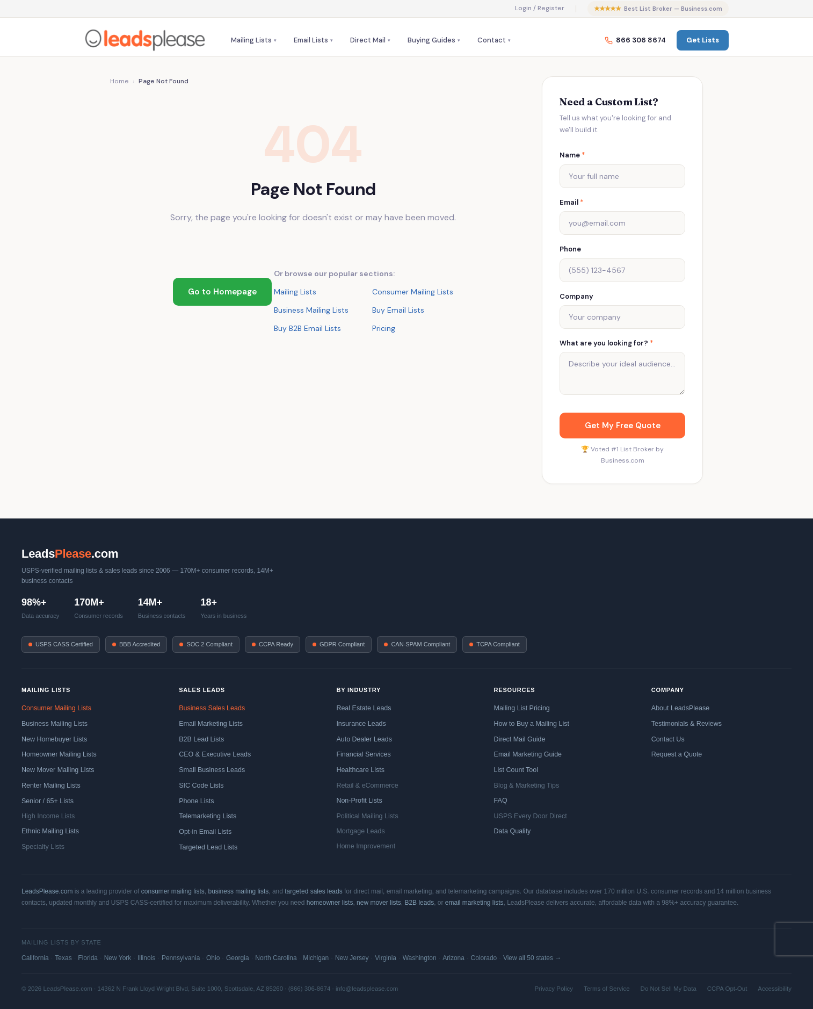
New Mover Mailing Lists (57, 770)
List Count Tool (516, 770)
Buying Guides (431, 40)
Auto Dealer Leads (364, 739)
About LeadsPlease (680, 708)
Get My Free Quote (622, 425)
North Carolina (275, 958)
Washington (420, 958)
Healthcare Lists (360, 770)
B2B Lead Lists (201, 739)
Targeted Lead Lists (208, 847)
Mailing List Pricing (522, 708)
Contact (491, 40)
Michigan (316, 958)
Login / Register (539, 8)
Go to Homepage (222, 291)
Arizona (453, 958)
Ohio (213, 958)
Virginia (385, 958)
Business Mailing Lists (311, 310)
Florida (88, 958)
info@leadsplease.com (367, 988)
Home (119, 81)
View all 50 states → (532, 958)
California (35, 958)
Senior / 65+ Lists (47, 801)
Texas (63, 958)
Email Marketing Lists (211, 723)
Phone (570, 249)
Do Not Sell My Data (668, 988)
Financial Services (363, 754)
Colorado (484, 958)
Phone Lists (196, 801)
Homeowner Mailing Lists (59, 754)
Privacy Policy (553, 988)
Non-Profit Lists (359, 800)
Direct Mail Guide (520, 739)
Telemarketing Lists (207, 816)
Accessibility (775, 988)
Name (572, 155)
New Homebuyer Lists (54, 739)
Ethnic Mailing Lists (50, 831)
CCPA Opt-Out (727, 988)
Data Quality (512, 831)
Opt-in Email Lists (205, 831)
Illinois (146, 958)
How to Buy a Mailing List (531, 723)
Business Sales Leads (212, 708)
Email (572, 202)
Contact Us (668, 739)
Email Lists (311, 40)
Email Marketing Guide (528, 754)
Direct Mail (368, 40)
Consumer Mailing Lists (412, 292)
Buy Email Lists (398, 310)
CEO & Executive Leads (215, 754)
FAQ (500, 800)
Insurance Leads (361, 723)
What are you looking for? (607, 343)
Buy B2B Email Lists (307, 328)
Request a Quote (676, 754)
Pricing (383, 328)
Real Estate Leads (363, 708)
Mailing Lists (251, 40)
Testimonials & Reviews (686, 723)
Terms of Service (607, 988)
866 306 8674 (635, 40)
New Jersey (352, 958)
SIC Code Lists (201, 785)
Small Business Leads (212, 770)
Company (576, 296)
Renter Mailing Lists (51, 785)
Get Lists (702, 40)
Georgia (237, 958)
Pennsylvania (181, 958)
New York (118, 958)
